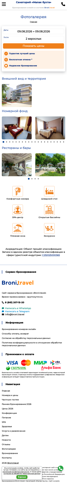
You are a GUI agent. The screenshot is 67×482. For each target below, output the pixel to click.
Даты (6, 30)
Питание (6, 418)
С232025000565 (51, 255)
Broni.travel (13, 463)
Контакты (7, 458)
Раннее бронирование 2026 (16, 404)
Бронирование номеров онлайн (19, 329)
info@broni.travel (13, 314)
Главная (33, 22)
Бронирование (10, 453)
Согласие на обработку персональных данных (26, 338)
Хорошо (22, 477)
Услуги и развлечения (13, 431)
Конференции (9, 413)
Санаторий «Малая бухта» (33, 2)
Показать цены (33, 46)
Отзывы (6, 444)
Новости (6, 440)
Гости (6, 37)
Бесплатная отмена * (20, 59)
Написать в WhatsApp (16, 308)
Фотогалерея (9, 449)
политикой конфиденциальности (16, 472)
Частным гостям (10, 400)
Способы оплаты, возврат (15, 334)
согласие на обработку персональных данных (22, 473)
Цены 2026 (7, 409)
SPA (4, 422)
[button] (3, 142)
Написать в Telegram (15, 311)
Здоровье (7, 426)
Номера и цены (10, 395)
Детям (5, 435)
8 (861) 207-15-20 (13, 302)
